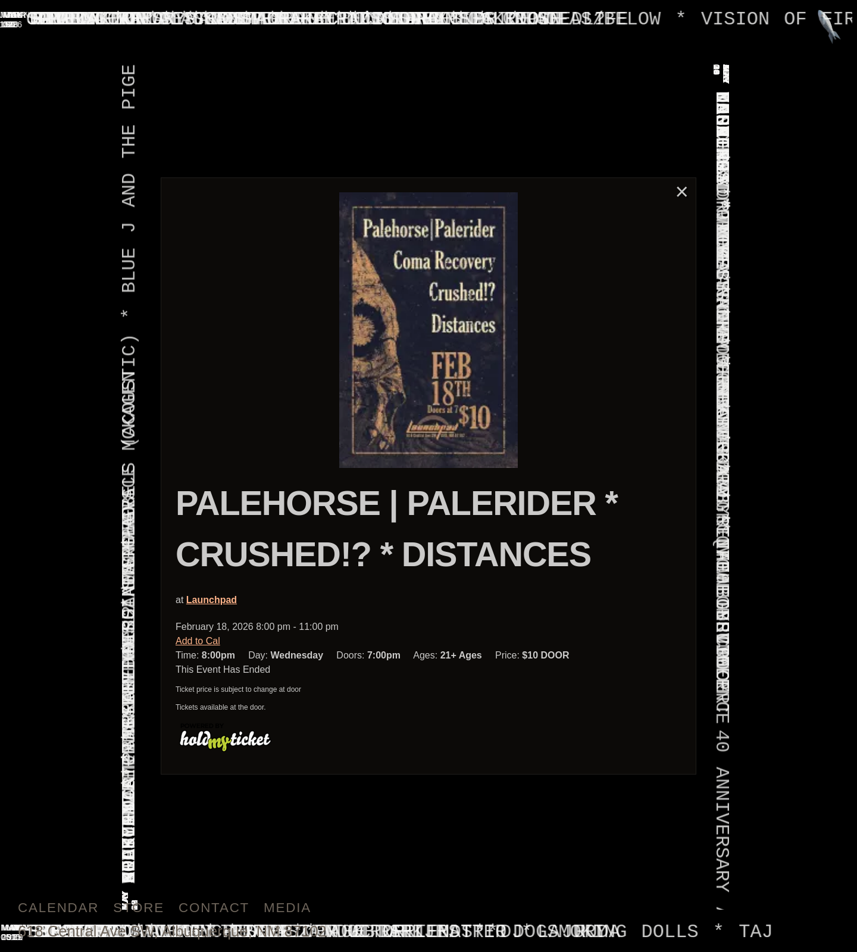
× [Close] (682, 191)
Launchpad (211, 600)
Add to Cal (198, 641)
